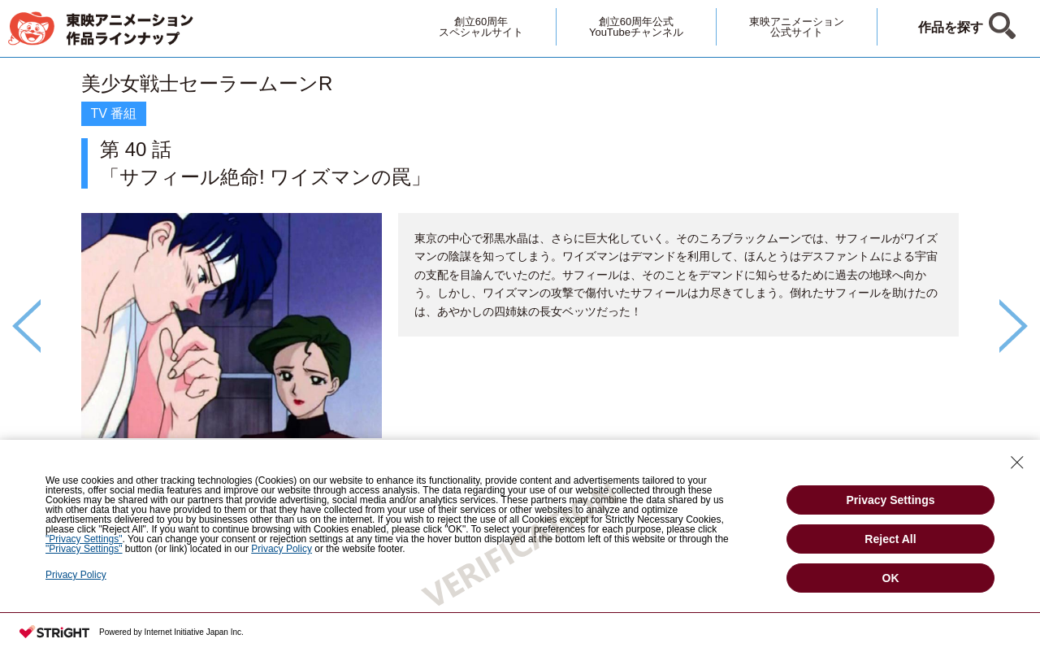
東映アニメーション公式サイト (796, 26)
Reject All (890, 539)
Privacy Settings (891, 499)
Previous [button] (26, 326)
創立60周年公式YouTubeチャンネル (636, 26)
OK (890, 578)
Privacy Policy (76, 574)
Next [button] (1013, 326)
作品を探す (950, 27)
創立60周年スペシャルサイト (481, 26)
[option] (520, 298)
